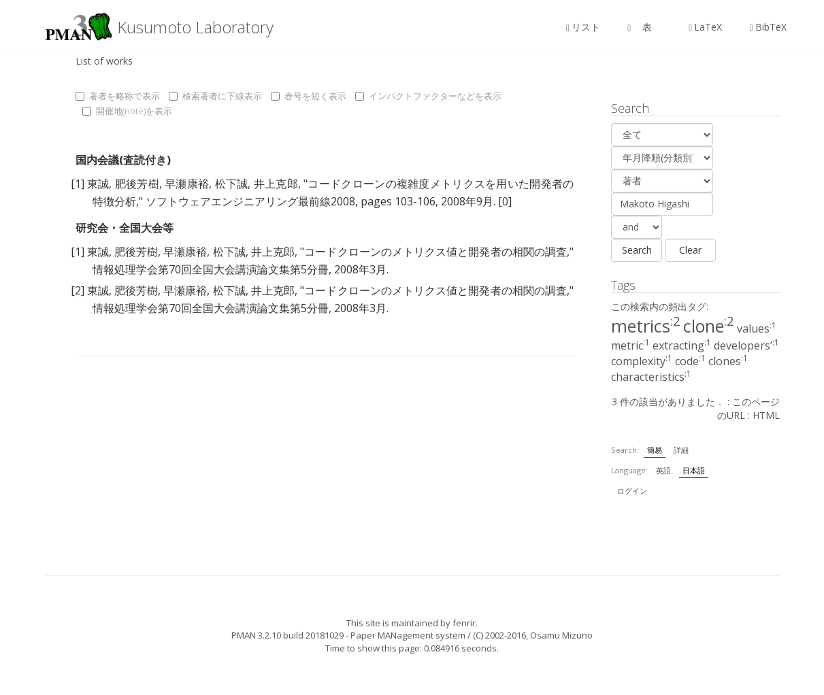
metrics (645, 325)
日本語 (693, 470)
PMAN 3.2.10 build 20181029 (287, 635)
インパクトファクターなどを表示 (428, 96)
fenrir (464, 623)
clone (708, 325)
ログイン (632, 491)
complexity (641, 361)
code (690, 361)
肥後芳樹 (137, 183)
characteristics (651, 376)
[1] (77, 183)
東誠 (98, 183)
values (756, 328)
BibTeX (767, 26)
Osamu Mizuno (561, 635)
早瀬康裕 (187, 183)
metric (630, 345)
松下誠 (231, 183)
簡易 (654, 450)
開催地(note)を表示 (127, 111)
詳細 (681, 450)
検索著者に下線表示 (215, 96)
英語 (663, 470)
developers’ (746, 345)
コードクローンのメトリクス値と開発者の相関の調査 (435, 251)
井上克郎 (276, 183)
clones (728, 361)
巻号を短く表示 (308, 96)
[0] (505, 201)
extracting (682, 345)
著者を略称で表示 (118, 96)
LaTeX (705, 26)
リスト (583, 26)
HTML (766, 415)
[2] (77, 290)
